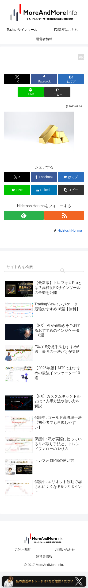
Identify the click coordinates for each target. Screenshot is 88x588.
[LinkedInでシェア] (44, 190)
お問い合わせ (65, 549)
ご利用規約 (23, 549)
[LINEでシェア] (31, 92)
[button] (57, 92)
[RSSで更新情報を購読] (64, 215)
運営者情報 (44, 556)
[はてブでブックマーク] (71, 79)
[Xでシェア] (17, 79)
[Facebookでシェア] (44, 79)
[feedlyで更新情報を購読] (24, 215)
